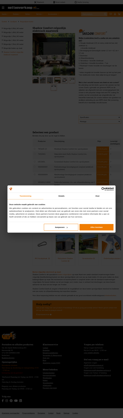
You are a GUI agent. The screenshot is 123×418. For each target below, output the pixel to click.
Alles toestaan (96, 227)
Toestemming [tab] (25, 196)
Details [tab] (61, 196)
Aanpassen (61, 227)
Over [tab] (97, 196)
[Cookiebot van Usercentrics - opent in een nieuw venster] (103, 189)
